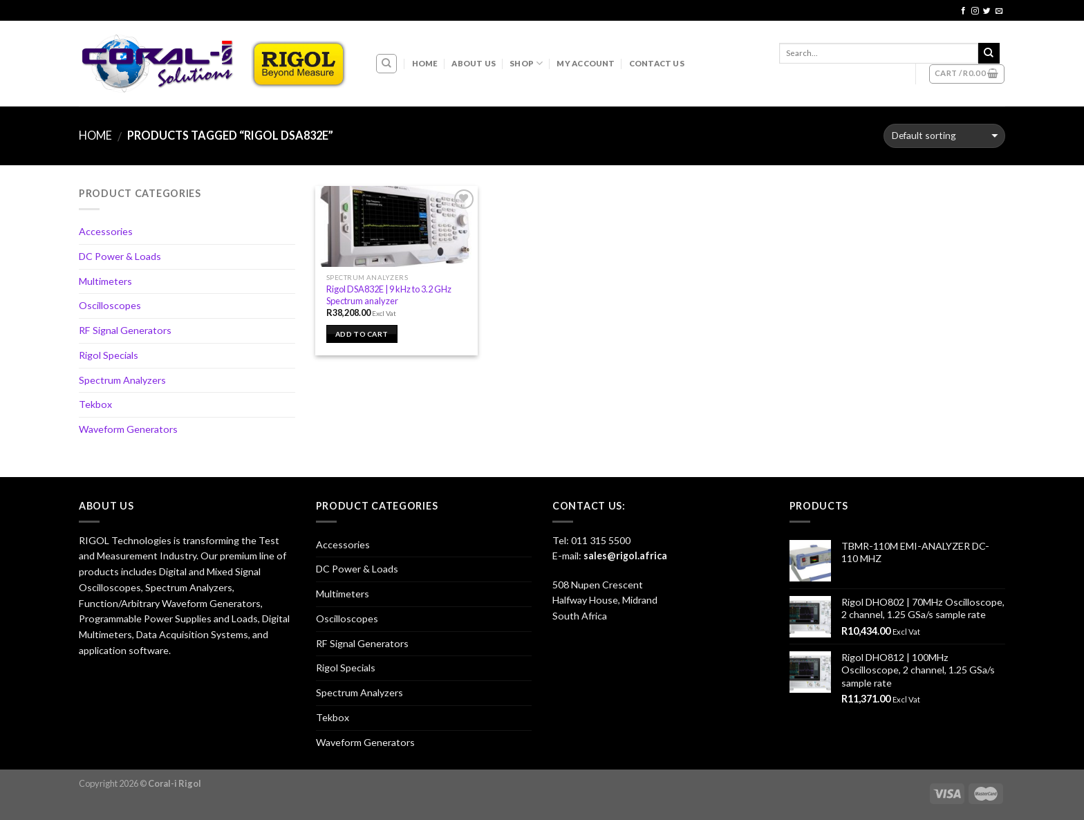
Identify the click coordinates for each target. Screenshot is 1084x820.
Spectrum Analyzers (122, 380)
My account (586, 63)
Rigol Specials (108, 355)
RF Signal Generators (125, 330)
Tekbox (95, 404)
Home (425, 63)
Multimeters (105, 281)
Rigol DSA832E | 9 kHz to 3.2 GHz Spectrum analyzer (388, 294)
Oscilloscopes (110, 305)
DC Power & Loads (120, 256)
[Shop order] (944, 136)
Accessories (106, 231)
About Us (473, 63)
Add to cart (361, 334)
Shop (526, 63)
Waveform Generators (128, 429)
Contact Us (656, 63)
